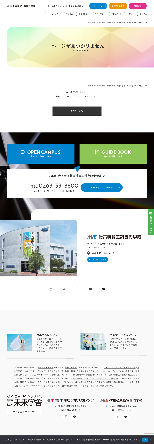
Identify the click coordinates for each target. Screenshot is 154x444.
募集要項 (84, 14)
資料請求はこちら (113, 153)
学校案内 (69, 14)
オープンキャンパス (98, 6)
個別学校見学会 (118, 6)
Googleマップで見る (97, 259)
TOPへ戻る (77, 111)
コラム (144, 14)
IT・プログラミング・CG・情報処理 (120, 367)
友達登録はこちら (150, 225)
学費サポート (116, 14)
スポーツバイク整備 (33, 371)
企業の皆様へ (57, 6)
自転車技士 (127, 374)
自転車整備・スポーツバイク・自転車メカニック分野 (94, 378)
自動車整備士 (114, 374)
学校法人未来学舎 (45, 367)
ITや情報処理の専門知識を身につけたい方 (88, 374)
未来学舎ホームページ (25, 411)
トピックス (54, 14)
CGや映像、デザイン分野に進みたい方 (51, 374)
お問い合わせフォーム (101, 187)
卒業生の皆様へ (75, 6)
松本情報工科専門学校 (21, 6)
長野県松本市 (71, 367)
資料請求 (138, 6)
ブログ (131, 14)
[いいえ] (150, 439)
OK (145, 440)
